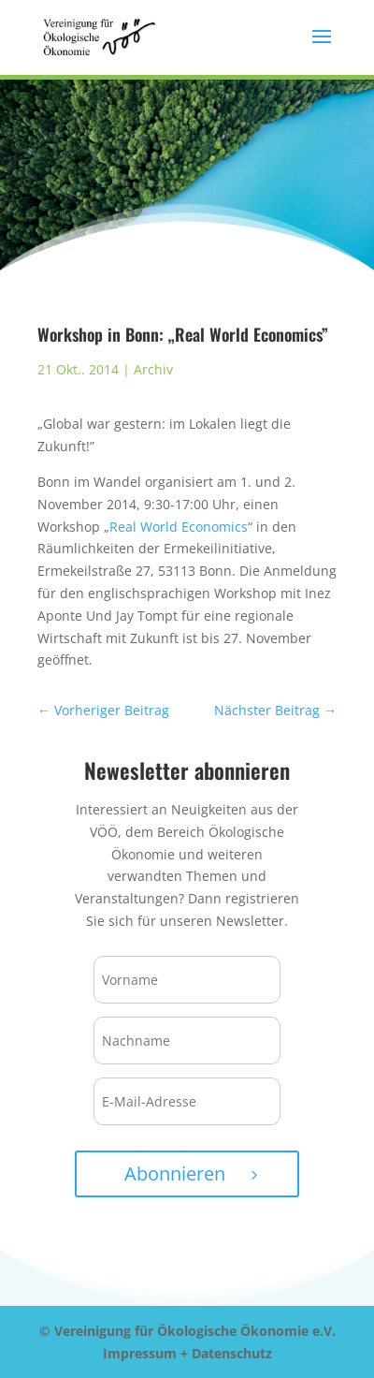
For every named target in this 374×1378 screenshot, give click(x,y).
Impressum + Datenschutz (187, 1353)
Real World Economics (178, 526)
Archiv (153, 369)
